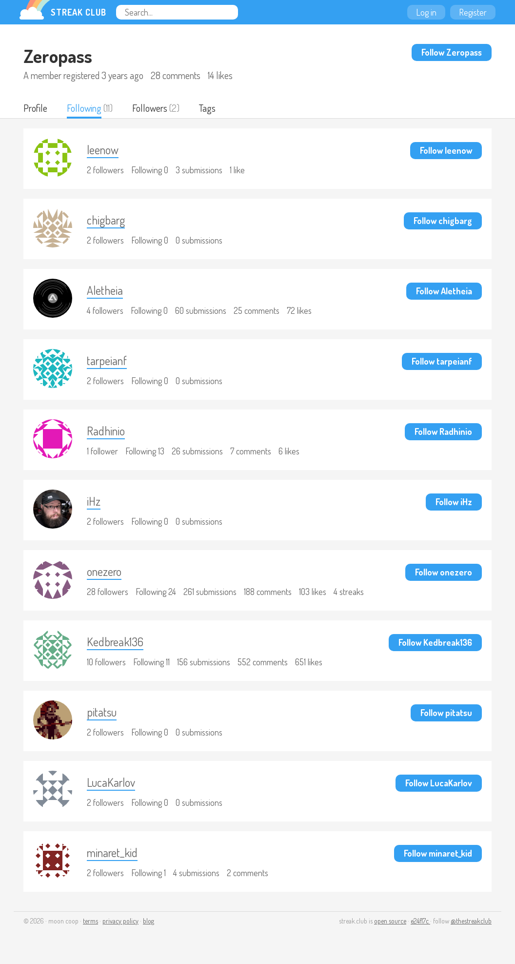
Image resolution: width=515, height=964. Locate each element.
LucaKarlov (111, 782)
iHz (93, 501)
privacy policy (120, 921)
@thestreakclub (471, 921)
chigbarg (106, 219)
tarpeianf (107, 360)
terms (90, 921)
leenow (103, 149)
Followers (149, 108)
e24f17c (420, 921)
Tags (207, 108)
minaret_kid (112, 852)
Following (84, 108)
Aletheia (105, 290)
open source (390, 921)
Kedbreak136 (115, 641)
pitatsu (102, 711)
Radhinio (106, 430)
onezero (104, 571)
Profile (35, 108)
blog (148, 921)
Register (473, 12)
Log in (426, 12)
